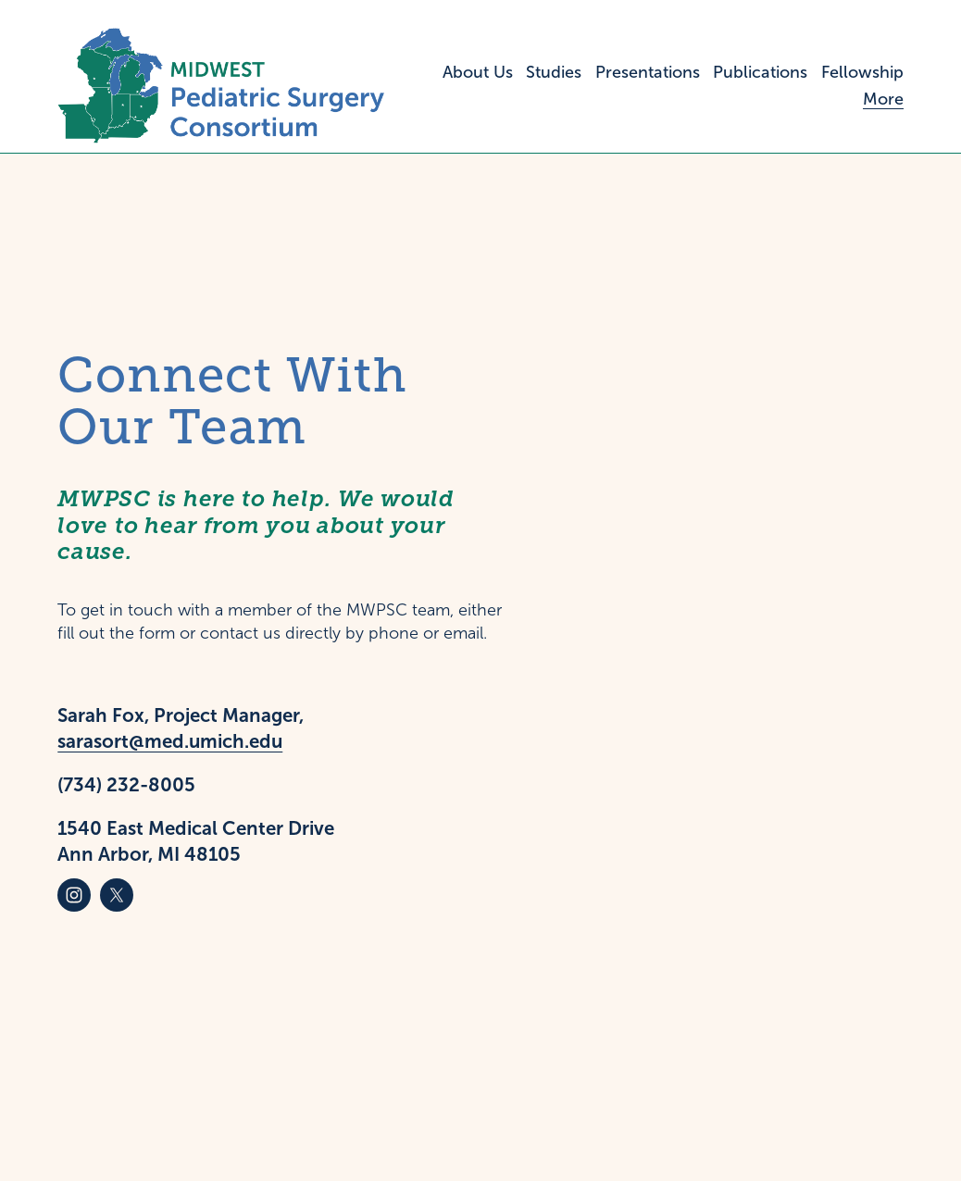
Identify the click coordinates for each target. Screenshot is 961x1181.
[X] (116, 895)
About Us (478, 72)
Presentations (647, 72)
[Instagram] (74, 895)
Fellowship (862, 72)
